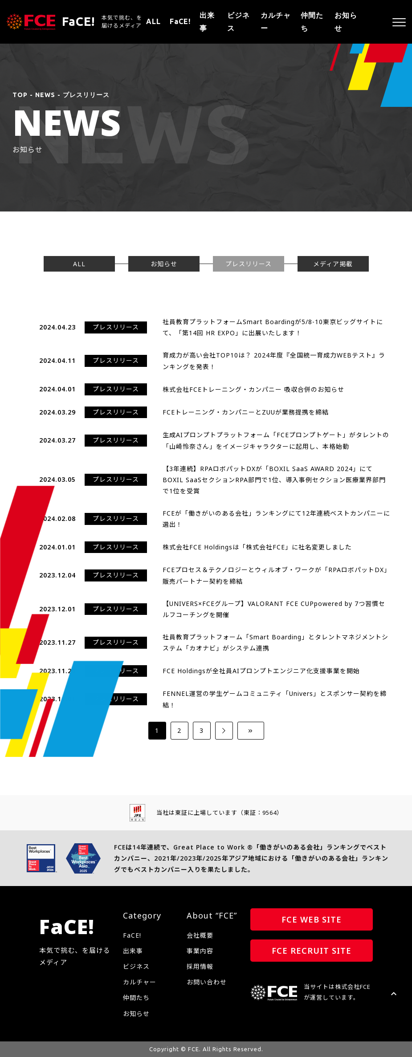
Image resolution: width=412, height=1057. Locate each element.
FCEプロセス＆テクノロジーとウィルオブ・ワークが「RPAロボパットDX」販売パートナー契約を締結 (277, 575)
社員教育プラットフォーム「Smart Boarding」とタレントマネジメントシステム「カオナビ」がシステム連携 (275, 642)
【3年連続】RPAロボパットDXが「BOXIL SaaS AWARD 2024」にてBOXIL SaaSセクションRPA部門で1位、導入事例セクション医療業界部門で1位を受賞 (274, 479)
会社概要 (200, 935)
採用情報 (200, 966)
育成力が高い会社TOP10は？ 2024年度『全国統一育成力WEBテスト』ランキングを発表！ (274, 360)
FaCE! (180, 21)
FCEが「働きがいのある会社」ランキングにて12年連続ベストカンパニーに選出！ (276, 518)
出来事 (207, 21)
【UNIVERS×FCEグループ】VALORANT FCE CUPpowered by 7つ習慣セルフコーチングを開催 (274, 609)
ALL (153, 21)
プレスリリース (248, 264)
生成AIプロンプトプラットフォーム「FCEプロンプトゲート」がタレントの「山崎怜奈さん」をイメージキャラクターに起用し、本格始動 (276, 440)
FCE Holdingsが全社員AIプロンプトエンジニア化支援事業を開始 (261, 671)
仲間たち (312, 21)
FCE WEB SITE (311, 919)
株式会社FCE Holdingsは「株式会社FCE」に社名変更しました (257, 547)
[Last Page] (250, 731)
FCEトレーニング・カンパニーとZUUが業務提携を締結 (246, 412)
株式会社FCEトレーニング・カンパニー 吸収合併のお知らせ (253, 389)
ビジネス (238, 21)
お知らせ (345, 21)
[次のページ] (224, 731)
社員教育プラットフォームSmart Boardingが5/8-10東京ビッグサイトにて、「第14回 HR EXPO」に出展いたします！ (273, 327)
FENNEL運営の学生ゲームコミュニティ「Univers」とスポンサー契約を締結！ (275, 699)
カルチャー (276, 21)
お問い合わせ (207, 982)
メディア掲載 (333, 264)
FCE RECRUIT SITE (311, 950)
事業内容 (200, 951)
